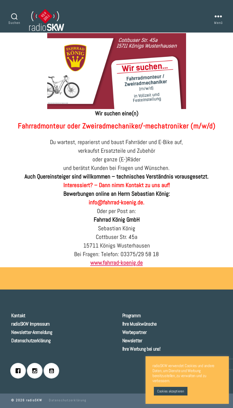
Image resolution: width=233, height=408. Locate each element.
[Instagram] (36, 371)
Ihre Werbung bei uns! (141, 349)
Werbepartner (134, 332)
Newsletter (132, 340)
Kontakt (18, 315)
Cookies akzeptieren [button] (170, 391)
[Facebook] (19, 371)
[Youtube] (52, 371)
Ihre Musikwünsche (139, 324)
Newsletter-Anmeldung (31, 332)
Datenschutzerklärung (31, 340)
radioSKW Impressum (30, 324)
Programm (131, 315)
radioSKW (34, 400)
